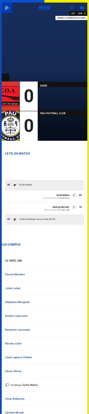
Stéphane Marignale (17, 302)
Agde (43, 85)
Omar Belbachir (15, 398)
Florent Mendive (15, 274)
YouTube (82, 8)
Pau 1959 (12, 7)
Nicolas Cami (13, 343)
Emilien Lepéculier (16, 315)
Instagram (72, 8)
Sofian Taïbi (65, 210)
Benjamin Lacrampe (17, 329)
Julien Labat (12, 288)
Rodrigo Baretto (61, 207)
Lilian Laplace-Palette (18, 357)
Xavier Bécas (64, 198)
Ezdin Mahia (63, 195)
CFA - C (82, 13)
